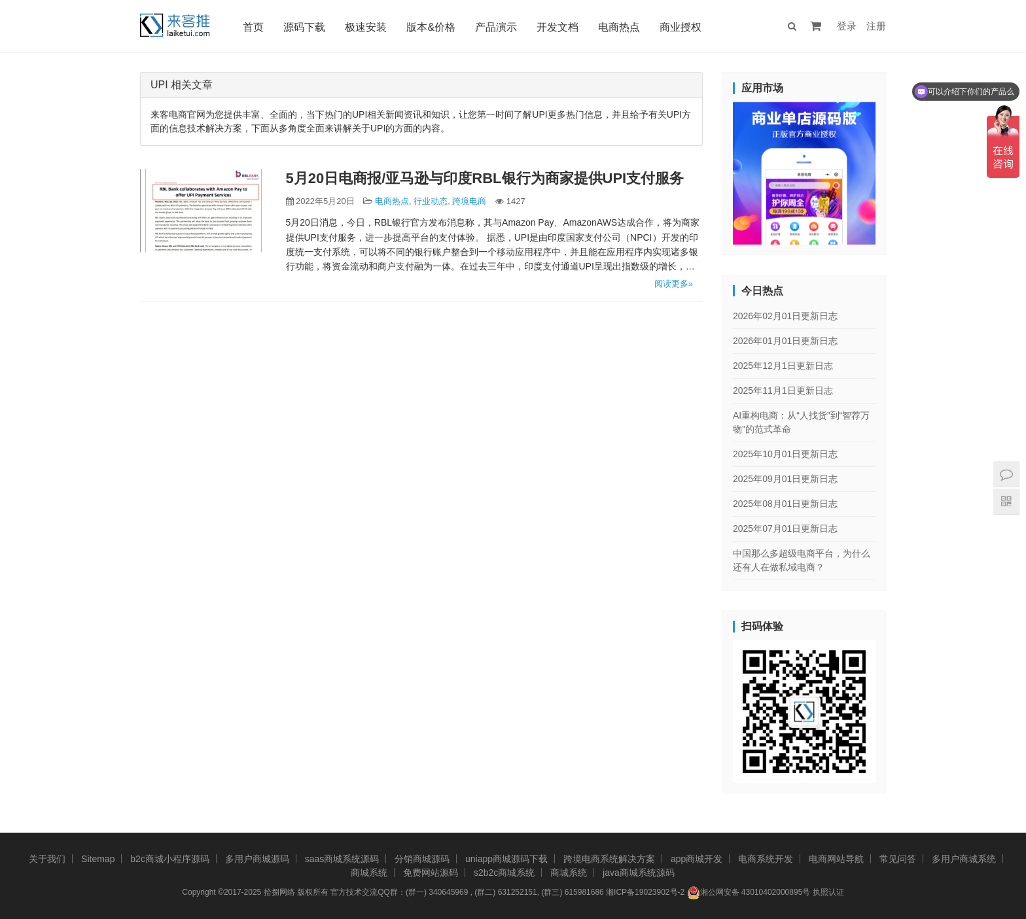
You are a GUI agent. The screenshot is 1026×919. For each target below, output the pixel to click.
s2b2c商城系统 (504, 872)
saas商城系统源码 (342, 859)
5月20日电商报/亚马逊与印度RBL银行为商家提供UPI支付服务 (485, 178)
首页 (253, 27)
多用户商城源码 (257, 859)
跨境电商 (469, 201)
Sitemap (98, 859)
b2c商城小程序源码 (169, 859)
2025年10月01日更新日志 (785, 454)
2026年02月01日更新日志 (785, 316)
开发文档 (557, 27)
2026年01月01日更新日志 (785, 341)
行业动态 (431, 201)
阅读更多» (673, 283)
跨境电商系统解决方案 (609, 859)
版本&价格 (430, 27)
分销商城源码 (422, 859)
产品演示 (496, 27)
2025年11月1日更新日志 (783, 390)
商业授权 (680, 27)
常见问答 (897, 859)
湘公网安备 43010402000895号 (749, 892)
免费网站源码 (430, 872)
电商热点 (619, 27)
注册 (876, 25)
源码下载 (304, 27)
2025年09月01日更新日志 (785, 479)
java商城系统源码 (639, 872)
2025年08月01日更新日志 (785, 503)
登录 (847, 25)
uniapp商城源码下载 (506, 859)
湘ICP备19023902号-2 (645, 892)
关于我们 (47, 859)
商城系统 (369, 872)
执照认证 (828, 892)
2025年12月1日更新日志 (783, 365)
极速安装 (366, 27)
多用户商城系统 (964, 859)
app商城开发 (696, 859)
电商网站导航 (836, 859)
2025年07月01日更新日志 (785, 528)
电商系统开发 (765, 859)
